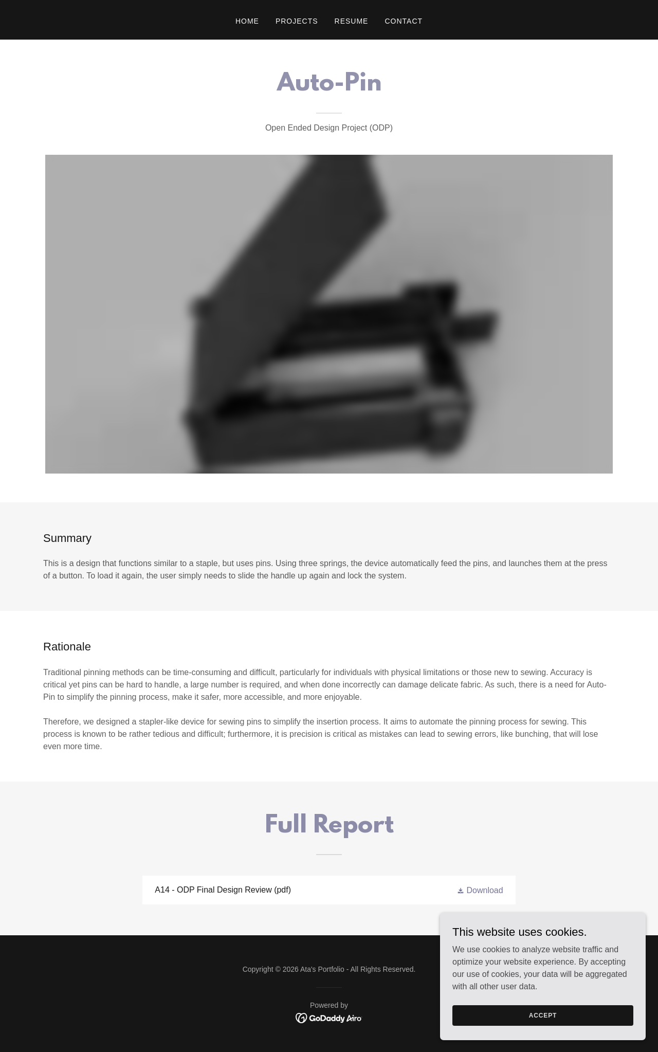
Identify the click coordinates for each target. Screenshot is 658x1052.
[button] (479, 890)
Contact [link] (404, 21)
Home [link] (247, 21)
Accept (543, 1015)
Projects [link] (297, 21)
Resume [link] (352, 21)
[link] (328, 890)
